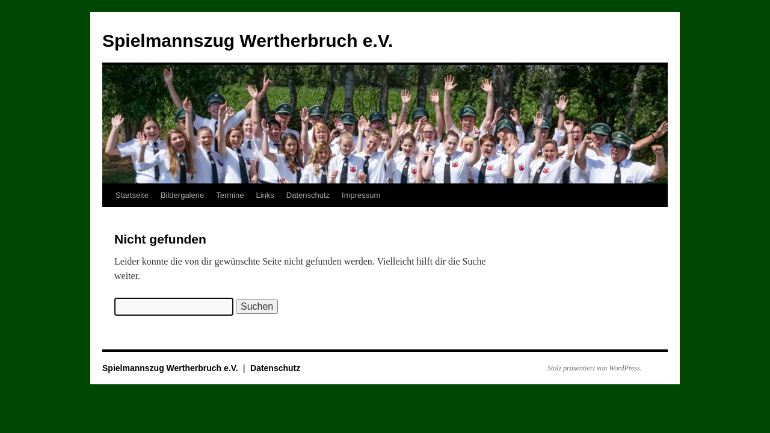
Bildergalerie (182, 195)
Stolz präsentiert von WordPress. (594, 368)
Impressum (361, 195)
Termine (230, 195)
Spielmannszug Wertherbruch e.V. (247, 41)
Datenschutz (308, 195)
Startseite (132, 195)
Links (265, 195)
